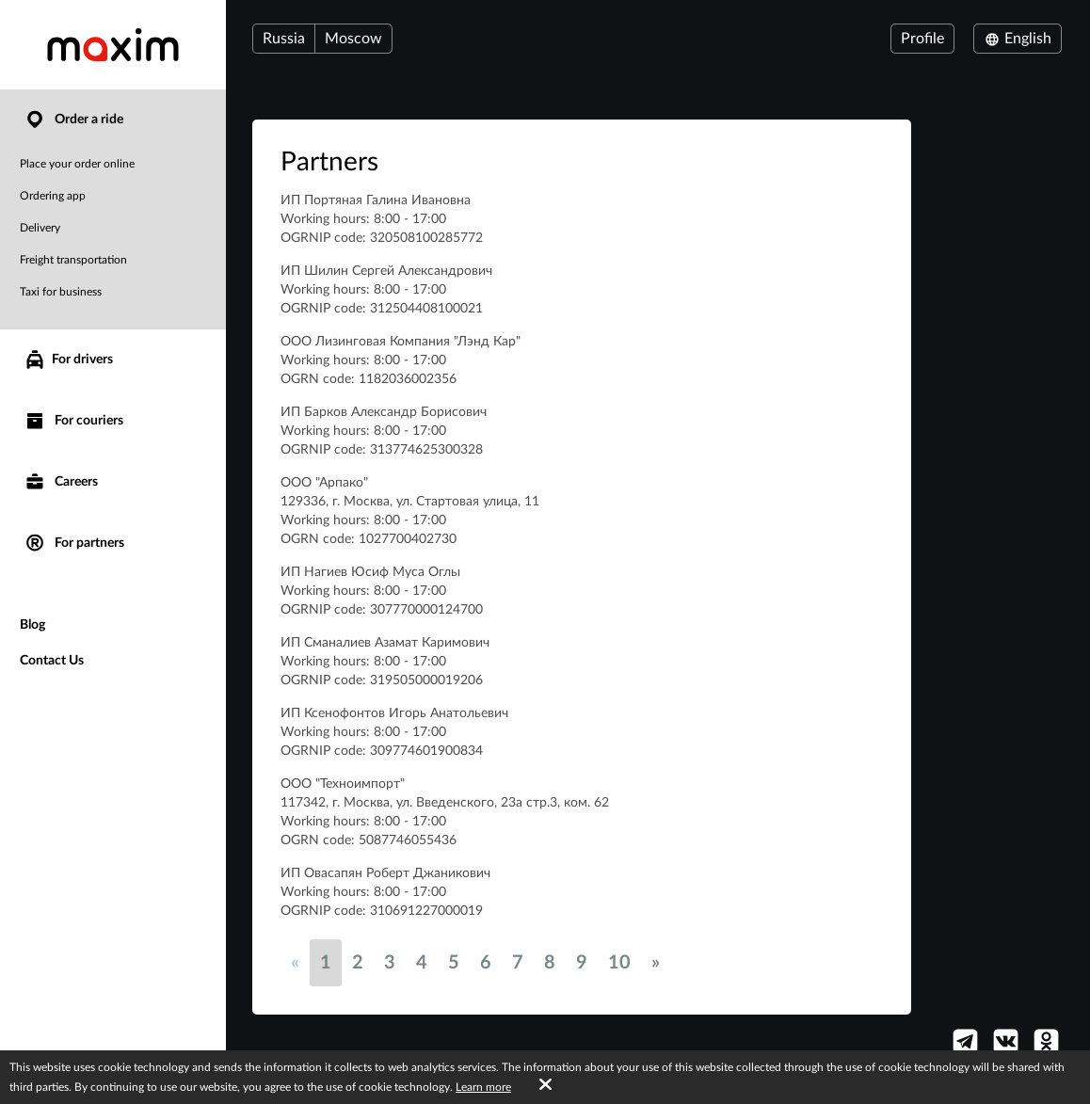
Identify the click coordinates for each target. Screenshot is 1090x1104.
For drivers (68, 359)
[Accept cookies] (545, 1085)
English (1017, 38)
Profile (922, 38)
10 (619, 962)
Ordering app (53, 195)
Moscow (353, 38)
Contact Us (52, 660)
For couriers (73, 421)
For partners (74, 543)
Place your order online (77, 163)
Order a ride (73, 120)
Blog (32, 625)
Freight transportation (73, 259)
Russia (284, 38)
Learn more (483, 1087)
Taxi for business (61, 291)
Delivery (40, 227)
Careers (61, 482)
